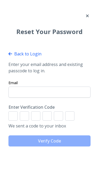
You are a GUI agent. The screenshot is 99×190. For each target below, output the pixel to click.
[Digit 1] (13, 116)
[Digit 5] (58, 116)
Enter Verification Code (31, 107)
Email (13, 82)
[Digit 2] (24, 116)
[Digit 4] (47, 116)
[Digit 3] (35, 116)
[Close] (87, 16)
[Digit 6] (69, 116)
